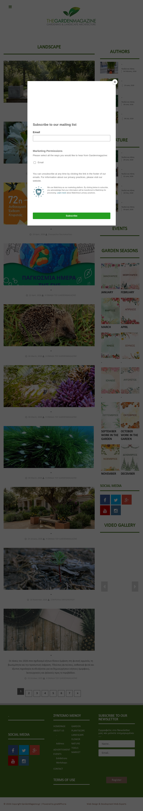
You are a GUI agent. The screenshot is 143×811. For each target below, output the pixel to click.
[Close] (115, 82)
